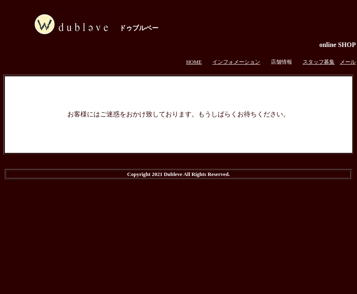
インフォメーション (236, 62)
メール (348, 62)
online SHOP (337, 44)
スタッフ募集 (319, 62)
